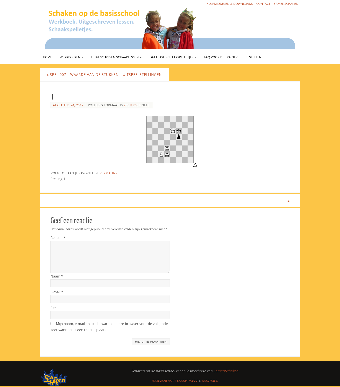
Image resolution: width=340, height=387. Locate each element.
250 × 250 (131, 105)
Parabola (191, 380)
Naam (57, 276)
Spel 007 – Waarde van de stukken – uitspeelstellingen (104, 74)
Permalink (109, 173)
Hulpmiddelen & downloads (229, 4)
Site (54, 307)
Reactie (58, 237)
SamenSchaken (286, 4)
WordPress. (210, 380)
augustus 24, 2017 (68, 105)
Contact (263, 4)
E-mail (57, 292)
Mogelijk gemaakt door (168, 380)
